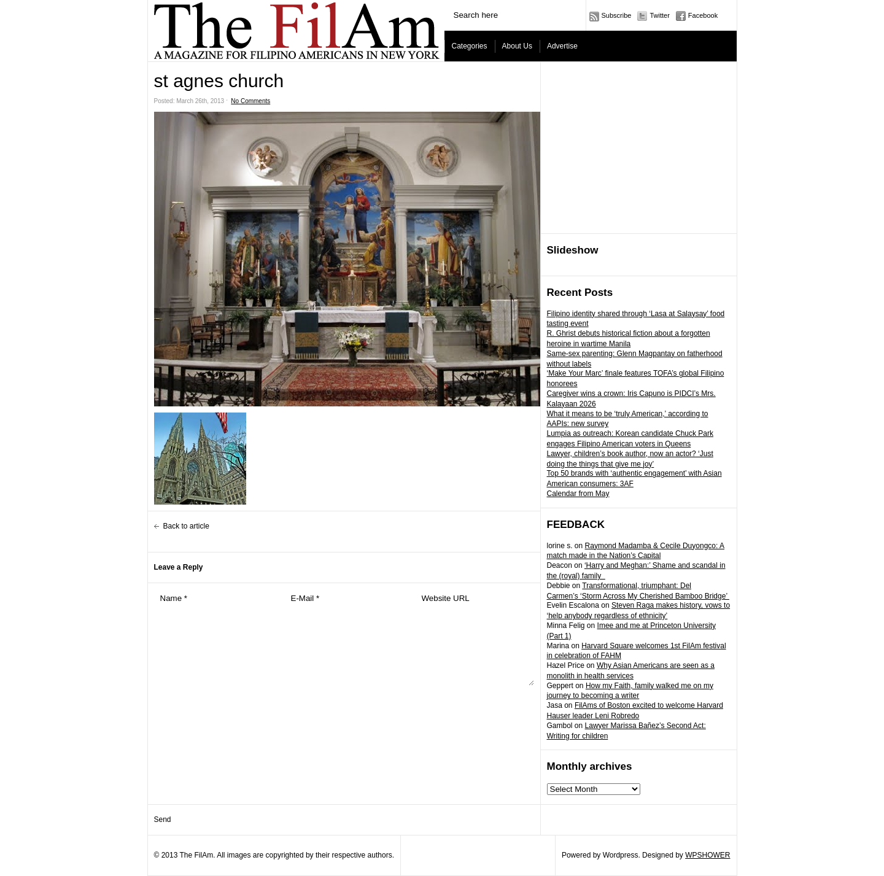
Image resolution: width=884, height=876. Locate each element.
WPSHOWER (707, 855)
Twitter (659, 15)
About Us (517, 46)
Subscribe (617, 15)
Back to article (186, 526)
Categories (469, 46)
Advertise (562, 46)
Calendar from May (578, 493)
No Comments (250, 101)
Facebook (703, 15)
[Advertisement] (639, 148)
